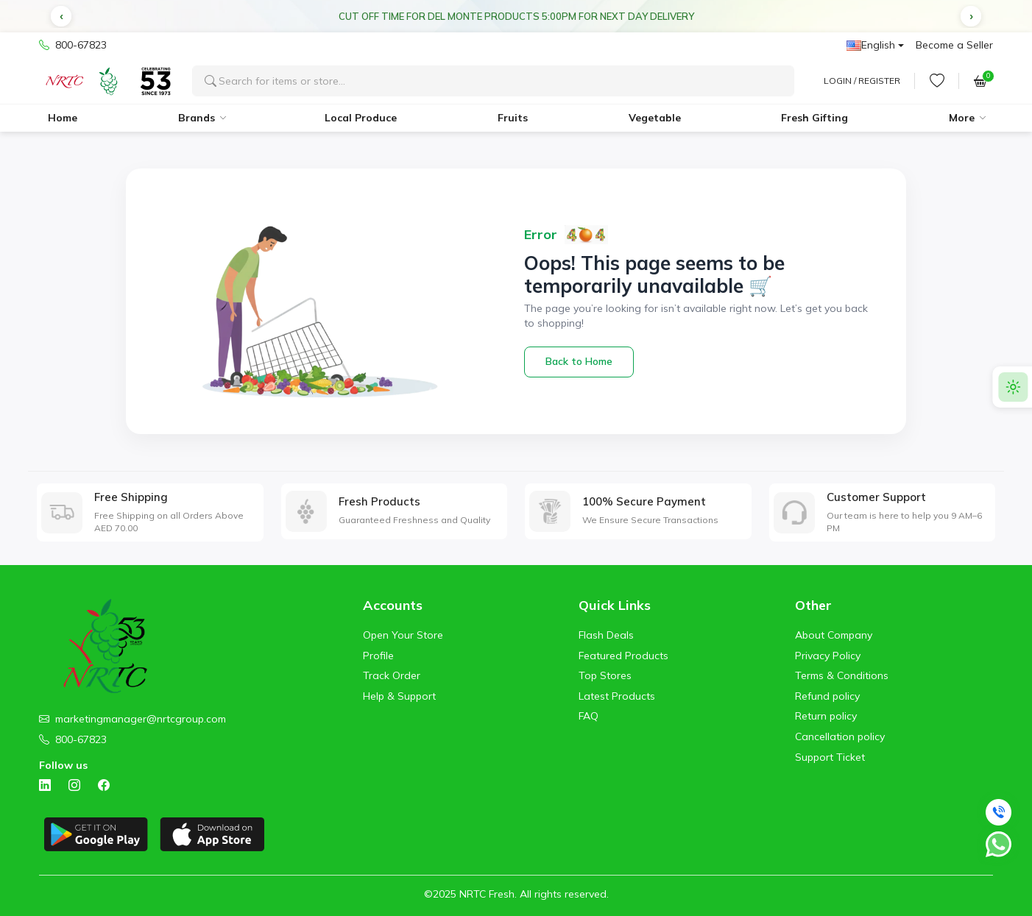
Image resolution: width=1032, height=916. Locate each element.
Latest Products (617, 696)
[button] (61, 16)
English (871, 45)
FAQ (588, 715)
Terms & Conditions (841, 675)
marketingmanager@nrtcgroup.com (140, 718)
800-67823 (73, 45)
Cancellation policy (840, 736)
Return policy (826, 715)
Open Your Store (403, 635)
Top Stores (605, 675)
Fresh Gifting (814, 117)
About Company (833, 635)
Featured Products (623, 655)
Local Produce (361, 117)
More (962, 117)
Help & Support (399, 696)
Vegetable (655, 117)
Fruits (513, 117)
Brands (196, 117)
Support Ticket (830, 757)
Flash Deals (606, 635)
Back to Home (578, 361)
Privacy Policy (827, 655)
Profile (378, 655)
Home (62, 117)
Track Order (391, 675)
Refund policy (827, 696)
